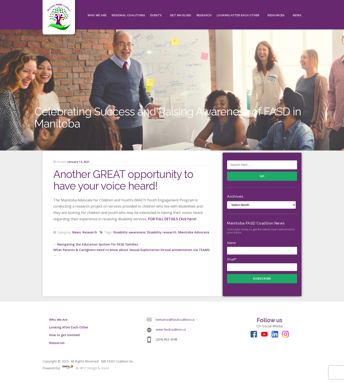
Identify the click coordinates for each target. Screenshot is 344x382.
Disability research (161, 232)
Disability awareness (129, 232)
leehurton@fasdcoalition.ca (175, 319)
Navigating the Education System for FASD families (97, 244)
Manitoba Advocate (193, 232)
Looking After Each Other (238, 15)
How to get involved (64, 335)
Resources (276, 15)
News (297, 15)
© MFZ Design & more (85, 368)
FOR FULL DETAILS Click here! (172, 219)
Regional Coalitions (128, 15)
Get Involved (180, 15)
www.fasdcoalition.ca (171, 329)
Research (89, 232)
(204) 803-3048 (166, 339)
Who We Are (97, 15)
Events (156, 15)
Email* (262, 264)
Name (262, 248)
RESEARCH (204, 15)
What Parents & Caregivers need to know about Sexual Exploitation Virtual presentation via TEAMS (131, 250)
